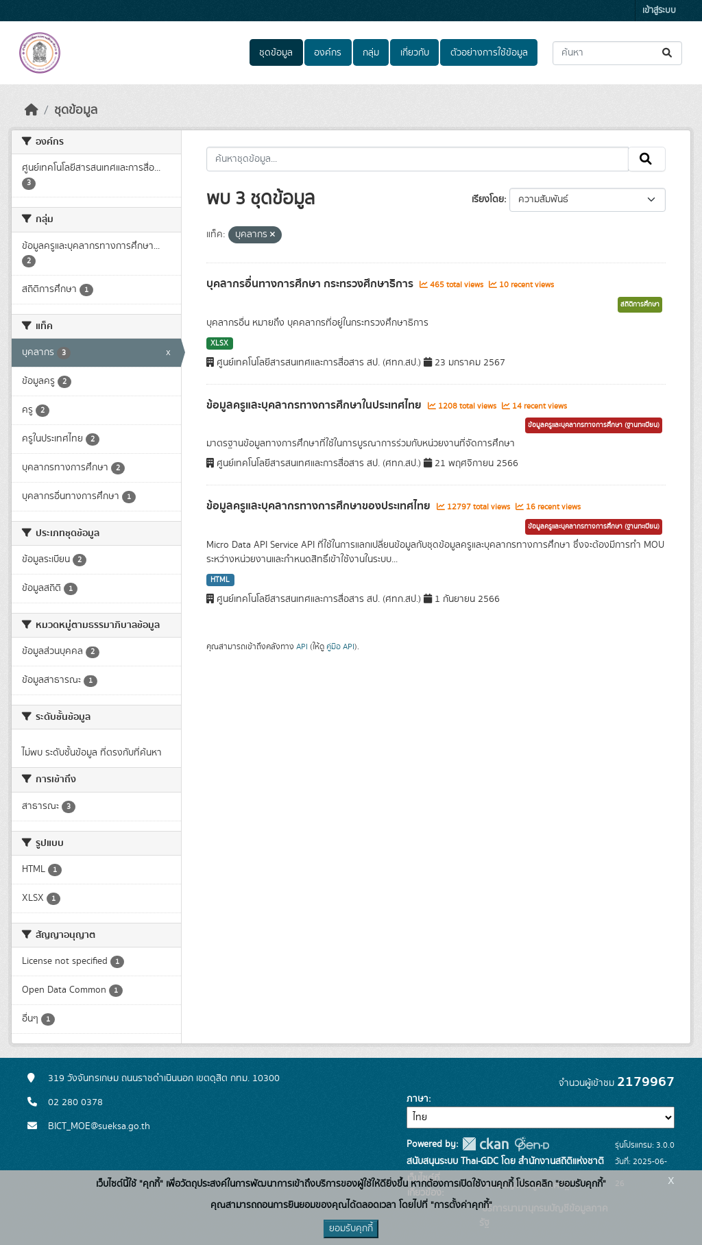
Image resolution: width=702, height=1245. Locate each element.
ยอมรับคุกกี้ (351, 1228)
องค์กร (327, 53)
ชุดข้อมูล (276, 53)
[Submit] (668, 53)
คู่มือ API (340, 646)
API (302, 646)
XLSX (219, 343)
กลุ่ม (371, 53)
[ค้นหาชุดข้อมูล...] (617, 53)
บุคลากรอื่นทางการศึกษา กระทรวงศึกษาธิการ (311, 284)
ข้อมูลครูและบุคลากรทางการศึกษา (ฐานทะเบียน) (593, 425)
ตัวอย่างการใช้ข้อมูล (489, 53)
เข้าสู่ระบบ (659, 10)
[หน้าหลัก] (31, 110)
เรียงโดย (488, 199)
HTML (220, 580)
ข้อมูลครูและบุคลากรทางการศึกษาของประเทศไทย (319, 506)
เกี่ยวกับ (414, 53)
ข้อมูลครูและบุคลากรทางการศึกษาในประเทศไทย (315, 405)
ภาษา (417, 1099)
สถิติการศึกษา (639, 304)
